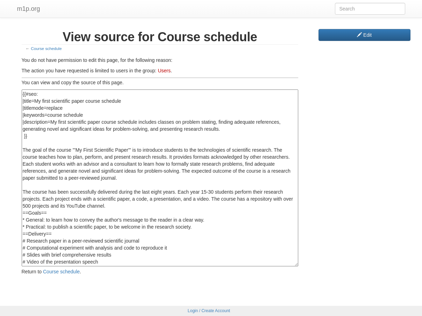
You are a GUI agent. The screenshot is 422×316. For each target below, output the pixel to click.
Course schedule (46, 48)
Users (164, 70)
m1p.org (28, 8)
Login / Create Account (209, 310)
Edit (364, 35)
